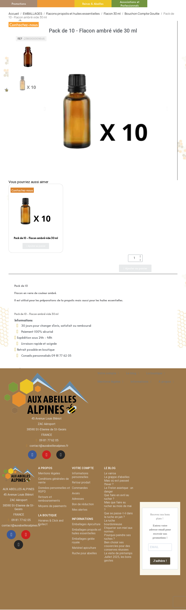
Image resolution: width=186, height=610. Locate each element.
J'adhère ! (160, 561)
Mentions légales (110, 381)
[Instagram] (61, 454)
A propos (166, 381)
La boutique (155, 373)
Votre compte (108, 373)
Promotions (19, 3)
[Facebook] (32, 454)
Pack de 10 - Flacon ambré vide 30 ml (36, 238)
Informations (141, 381)
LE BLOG (110, 468)
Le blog (132, 373)
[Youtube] (46, 454)
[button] (45, 109)
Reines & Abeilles (93, 3)
